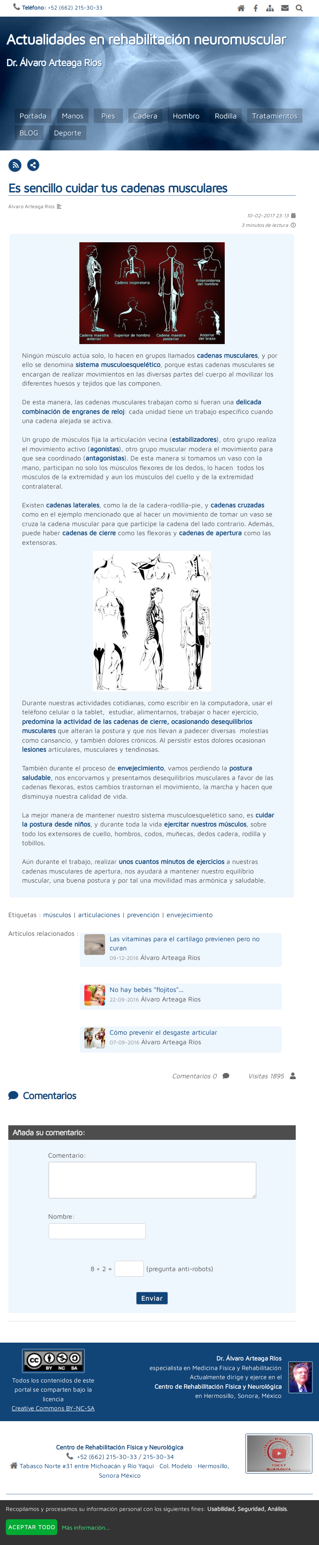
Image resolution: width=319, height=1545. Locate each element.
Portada (33, 115)
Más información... (86, 1527)
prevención (143, 914)
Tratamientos (274, 115)
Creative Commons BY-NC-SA (53, 1408)
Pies (108, 115)
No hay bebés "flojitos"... (147, 989)
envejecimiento (190, 914)
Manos (72, 115)
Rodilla (226, 115)
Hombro (186, 115)
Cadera (145, 115)
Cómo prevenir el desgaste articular (163, 1032)
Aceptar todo (31, 1526)
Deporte (67, 132)
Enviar (152, 1298)
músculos (57, 914)
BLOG (29, 132)
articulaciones (99, 914)
